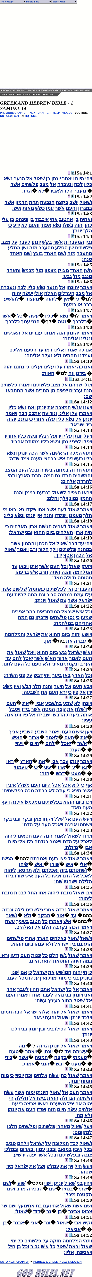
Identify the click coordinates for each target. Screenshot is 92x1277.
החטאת (61, 961)
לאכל (86, 841)
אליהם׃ (70, 338)
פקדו (30, 509)
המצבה (63, 407)
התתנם (84, 944)
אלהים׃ (68, 481)
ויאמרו (25, 384)
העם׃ (75, 749)
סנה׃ (87, 259)
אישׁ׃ (16, 208)
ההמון (85, 498)
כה (81, 349)
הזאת (46, 961)
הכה (33, 453)
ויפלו (87, 441)
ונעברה (65, 184)
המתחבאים (48, 611)
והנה (19, 492)
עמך (25, 321)
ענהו (39, 944)
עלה (50, 419)
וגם (42, 594)
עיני (47, 767)
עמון (40, 1149)
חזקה (55, 1240)
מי (5, 509)
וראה (74, 1246)
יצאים (62, 390)
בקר (7, 819)
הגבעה (47, 202)
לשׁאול (59, 492)
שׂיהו (23, 864)
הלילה (85, 881)
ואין (17, 686)
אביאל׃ (73, 1229)
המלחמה (82, 572)
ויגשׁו (56, 875)
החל (32, 892)
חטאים (25, 836)
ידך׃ (58, 555)
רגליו (44, 436)
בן (48, 178)
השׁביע (27, 731)
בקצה (62, 202)
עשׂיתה (80, 1051)
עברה (80, 641)
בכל (88, 1149)
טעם (36, 664)
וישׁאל (86, 938)
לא (41, 191)
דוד (36, 1211)
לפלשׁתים (56, 589)
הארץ (24, 475)
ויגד (68, 1051)
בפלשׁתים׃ (12, 790)
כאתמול (36, 589)
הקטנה (84, 1194)
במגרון (85, 208)
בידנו (81, 373)
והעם (71, 208)
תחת (34, 202)
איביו (11, 785)
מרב (20, 1188)
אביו (39, 703)
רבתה (41, 790)
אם (88, 349)
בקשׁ (47, 242)
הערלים (66, 293)
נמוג (73, 498)
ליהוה (51, 299)
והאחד (13, 270)
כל (20, 316)
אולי (38, 293)
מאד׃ (57, 577)
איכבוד (42, 219)
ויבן (88, 892)
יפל (70, 1103)
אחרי (39, 419)
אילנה (17, 802)
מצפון (50, 270)
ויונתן (86, 703)
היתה (54, 572)
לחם (17, 658)
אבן (88, 847)
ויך (70, 1166)
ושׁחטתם (78, 870)
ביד (88, 424)
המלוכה (60, 1143)
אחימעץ (26, 1205)
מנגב (87, 276)
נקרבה (59, 927)
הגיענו (30, 349)
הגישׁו (7, 858)
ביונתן (86, 978)
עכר (64, 761)
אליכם (15, 349)
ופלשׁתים (27, 1126)
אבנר (18, 1222)
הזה (52, 1109)
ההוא (39, 532)
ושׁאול (86, 202)
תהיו (34, 989)
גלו (30, 841)
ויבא (87, 686)
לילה (20, 909)
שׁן (71, 247)
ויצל (41, 1166)
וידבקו (41, 617)
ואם (88, 366)
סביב (52, 594)
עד (40, 349)
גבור (35, 1246)
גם (57, 475)
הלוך (43, 549)
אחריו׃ (17, 441)
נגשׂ (63, 652)
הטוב (35, 921)
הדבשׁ (59, 714)
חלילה (21, 1098)
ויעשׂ (87, 819)
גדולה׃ (71, 847)
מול (39, 270)
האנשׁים (12, 333)
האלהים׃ (24, 927)
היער (59, 686)
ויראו (87, 492)
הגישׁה (45, 526)
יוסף (19, 1075)
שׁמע (68, 703)
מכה (29, 790)
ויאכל (57, 824)
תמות (86, 1081)
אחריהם (83, 623)
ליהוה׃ (85, 898)
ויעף (19, 743)
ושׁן (25, 247)
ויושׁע (87, 634)
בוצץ (38, 253)
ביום (50, 532)
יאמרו (71, 349)
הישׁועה (84, 1098)
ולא (57, 355)
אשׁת (78, 1205)
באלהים (58, 938)
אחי (54, 219)
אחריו (11, 436)
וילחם (23, 1143)
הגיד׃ (26, 191)
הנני (35, 321)
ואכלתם (50, 870)
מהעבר (46, 247)
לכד (74, 1143)
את (50, 407)
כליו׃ (8, 515)
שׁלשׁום (19, 589)
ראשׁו (43, 1103)
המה (49, 475)
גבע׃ (67, 276)
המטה (48, 709)
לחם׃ (7, 664)
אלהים (40, 1075)
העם (23, 470)
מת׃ (79, 1115)
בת (39, 1205)
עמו (50, 208)
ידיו (62, 436)
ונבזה (7, 909)
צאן (37, 819)
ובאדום (27, 1149)
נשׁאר (11, 915)
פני (22, 675)
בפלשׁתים (52, 802)
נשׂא (8, 178)
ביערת (73, 714)
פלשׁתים (29, 184)
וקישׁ (87, 1222)
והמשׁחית (82, 475)
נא (21, 509)
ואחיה (86, 219)
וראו (13, 509)
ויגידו (87, 836)
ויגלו (87, 384)
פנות (36, 955)
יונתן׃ (76, 230)
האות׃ (48, 373)
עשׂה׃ (40, 1000)
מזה (33, 247)
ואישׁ (87, 652)
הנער (19, 178)
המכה (75, 453)
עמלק (53, 1166)
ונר (47, 1222)
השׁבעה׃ (31, 692)
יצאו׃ (39, 1017)
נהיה (59, 995)
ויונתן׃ (40, 600)
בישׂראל (37, 1098)
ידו (89, 692)
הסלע (61, 247)
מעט (76, 773)
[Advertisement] (42, 46)
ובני (28, 532)
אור (60, 915)
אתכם (34, 413)
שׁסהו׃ (85, 1172)
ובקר (27, 819)
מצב (44, 184)
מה (21, 1045)
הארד (42, 938)
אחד (11, 989)
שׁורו (54, 864)
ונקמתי (71, 664)
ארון (32, 526)
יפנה (31, 1155)
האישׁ (50, 658)
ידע (16, 225)
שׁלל (59, 819)
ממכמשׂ (33, 802)
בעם (53, 858)
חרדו (66, 475)
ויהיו (88, 1183)
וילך (64, 498)
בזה (64, 870)
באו (66, 675)
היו (70, 589)
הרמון (21, 202)
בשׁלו (67, 225)
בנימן (30, 492)
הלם (46, 927)
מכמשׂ (28, 270)
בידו (26, 709)
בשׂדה (46, 470)
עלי (5, 219)
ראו (10, 761)
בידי (8, 1057)
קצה (61, 709)
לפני (76, 441)
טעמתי (21, 767)
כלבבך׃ (12, 321)
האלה (50, 293)
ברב (87, 304)
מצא (76, 790)
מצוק (63, 270)
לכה (78, 184)
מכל (23, 978)
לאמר (75, 658)
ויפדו (41, 1109)
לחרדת (84, 481)
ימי (13, 1240)
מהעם (68, 731)
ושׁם (62, 253)
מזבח (66, 892)
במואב (65, 1149)
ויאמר (68, 178)
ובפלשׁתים (69, 1155)
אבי (55, 761)
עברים (35, 333)
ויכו (88, 802)
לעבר (24, 242)
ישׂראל (85, 600)
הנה (61, 333)
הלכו (12, 1126)
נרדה (61, 909)
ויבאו (24, 566)
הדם (67, 841)
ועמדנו (85, 355)
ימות (52, 978)
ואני (88, 995)
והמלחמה (15, 634)
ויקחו (47, 819)
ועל (53, 436)
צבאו (87, 1211)
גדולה (70, 577)
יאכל (28, 658)
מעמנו (75, 515)
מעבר (80, 191)
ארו (61, 767)
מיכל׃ (69, 1194)
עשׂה (34, 316)
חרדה (76, 470)
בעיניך (22, 921)
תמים (6, 1012)
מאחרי (63, 1126)
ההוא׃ (17, 944)
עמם (78, 594)
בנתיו (67, 1188)
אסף (68, 555)
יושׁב (73, 202)
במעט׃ (69, 304)
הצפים (74, 492)
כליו (88, 184)
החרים (42, 390)
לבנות (20, 892)
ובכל (34, 470)
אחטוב (66, 219)
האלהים (18, 526)
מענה (36, 458)
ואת (32, 407)
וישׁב (47, 714)
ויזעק (86, 566)
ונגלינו (85, 338)
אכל (66, 785)
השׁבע (41, 731)
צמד (24, 458)
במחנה (61, 470)
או (79, 304)
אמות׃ (28, 1063)
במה (87, 961)
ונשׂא (32, 436)
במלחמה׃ (63, 623)
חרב (43, 572)
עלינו (48, 366)
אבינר (74, 1211)
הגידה (42, 1045)
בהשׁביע (53, 703)
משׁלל (23, 785)
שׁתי (83, 1188)
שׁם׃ (88, 396)
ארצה (71, 824)
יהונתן (72, 287)
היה (88, 532)
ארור (62, 658)
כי (10, 225)
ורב (33, 549)
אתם (45, 989)
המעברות (74, 242)
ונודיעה (49, 413)
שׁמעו (86, 617)
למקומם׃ (82, 1132)
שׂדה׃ (13, 458)
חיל (78, 1166)
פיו (75, 692)
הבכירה (35, 1188)
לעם (62, 509)
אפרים (18, 611)
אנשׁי (77, 407)
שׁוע (21, 1183)
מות (63, 978)
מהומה (84, 577)
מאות (28, 208)
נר (48, 1211)
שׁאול (39, 178)
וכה (28, 1075)
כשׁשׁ (40, 208)
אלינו (58, 349)
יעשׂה (27, 293)
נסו (71, 617)
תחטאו (24, 870)
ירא (63, 692)
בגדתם (41, 841)
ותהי (87, 453)
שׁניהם (75, 384)
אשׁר (15, 184)
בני (76, 978)
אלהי (44, 1012)
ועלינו (36, 366)
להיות (20, 594)
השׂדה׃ (11, 675)
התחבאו (14, 390)
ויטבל (14, 709)
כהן (88, 225)
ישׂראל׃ (76, 424)
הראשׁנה (59, 453)
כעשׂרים (74, 458)
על (14, 242)
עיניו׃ (87, 720)
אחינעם (51, 1205)
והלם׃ (53, 498)
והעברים (83, 589)
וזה (71, 373)
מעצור (32, 299)
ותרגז (37, 475)
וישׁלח (81, 709)
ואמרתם (39, 858)
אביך (14, 731)
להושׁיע (11, 299)
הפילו (61, 1029)
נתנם (19, 366)
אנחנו (49, 333)
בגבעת (44, 492)
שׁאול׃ (20, 1211)
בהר (30, 611)
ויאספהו (83, 1252)
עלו (58, 366)
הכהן (42, 543)
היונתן (42, 1092)
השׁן (88, 270)
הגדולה (67, 1098)
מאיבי (57, 664)
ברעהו (22, 572)
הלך (87, 230)
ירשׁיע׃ (18, 1155)
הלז (69, 191)
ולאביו (57, 191)
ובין (88, 242)
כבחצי (49, 458)
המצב (11, 470)
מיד (9, 1166)
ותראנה (13, 714)
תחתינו (69, 355)
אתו (41, 509)
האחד (50, 253)
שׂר (4, 1205)
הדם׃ (27, 824)
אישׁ (61, 458)
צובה (87, 1155)
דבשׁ (38, 675)
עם (10, 594)
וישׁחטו (85, 824)
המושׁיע (63, 972)
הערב (86, 664)
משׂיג (7, 686)
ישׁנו (15, 972)
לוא (76, 785)
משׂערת (58, 1103)
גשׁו (63, 955)
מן (52, 390)
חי (85, 972)
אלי (21, 841)
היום (79, 178)
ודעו (14, 955)
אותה (86, 714)
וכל (64, 566)
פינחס (21, 219)
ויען (88, 731)
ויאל (31, 652)
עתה (61, 790)
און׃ (47, 641)
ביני (50, 1029)
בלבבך (80, 321)
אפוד (46, 225)
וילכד (86, 1017)
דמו (48, 349)
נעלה (46, 355)
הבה (18, 1012)
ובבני (51, 1149)
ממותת (32, 441)
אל (29, 178)
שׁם (52, 1188)
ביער (57, 675)
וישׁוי (48, 1183)
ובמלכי (11, 1149)
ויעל (88, 436)
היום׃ (33, 961)
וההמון (29, 543)
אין (66, 299)
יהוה (78, 225)
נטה (62, 321)
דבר (23, 413)
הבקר (44, 915)
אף (89, 785)
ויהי (88, 178)
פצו (63, 858)
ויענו (87, 407)
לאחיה (60, 526)
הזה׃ (44, 773)
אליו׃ (69, 1252)
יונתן (56, 178)
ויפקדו (61, 515)
